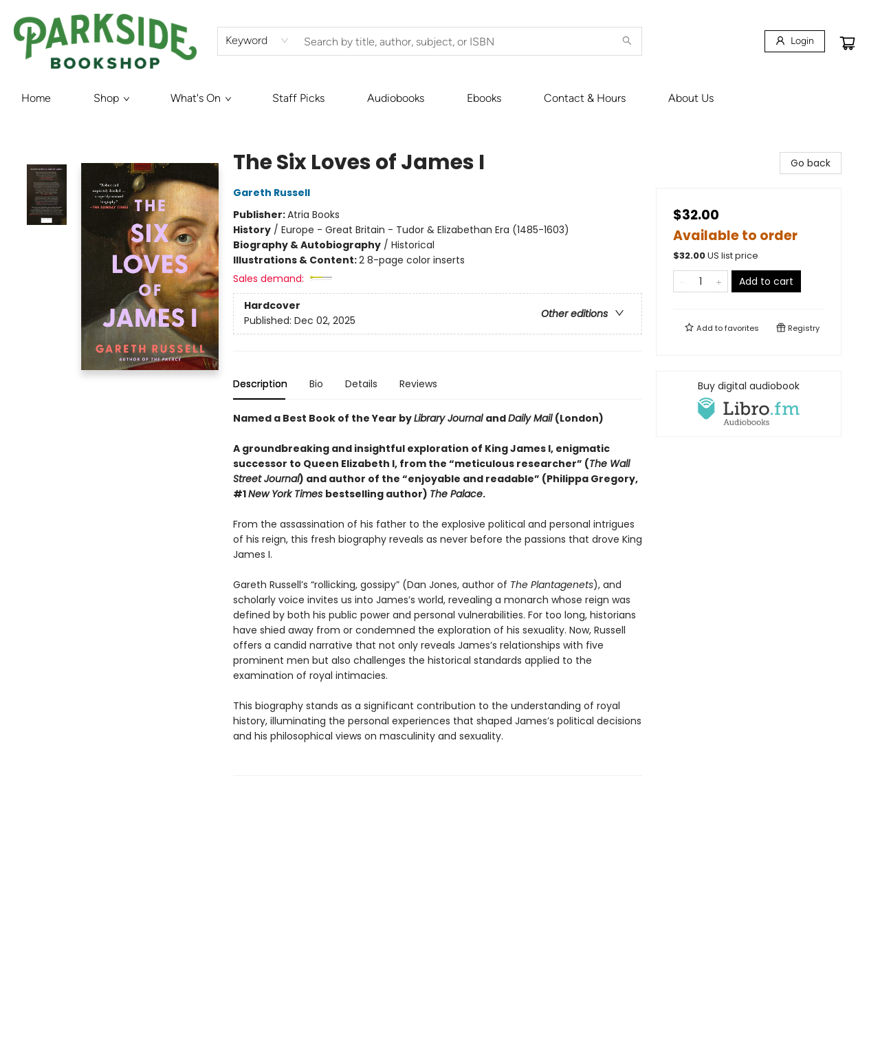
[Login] (794, 41)
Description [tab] (260, 384)
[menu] (440, 98)
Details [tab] (361, 384)
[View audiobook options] (748, 403)
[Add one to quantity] (718, 281)
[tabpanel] (437, 593)
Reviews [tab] (418, 384)
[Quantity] (700, 281)
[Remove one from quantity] (682, 281)
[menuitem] (36, 98)
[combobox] (257, 41)
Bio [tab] (316, 384)
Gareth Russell (273, 192)
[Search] (627, 41)
